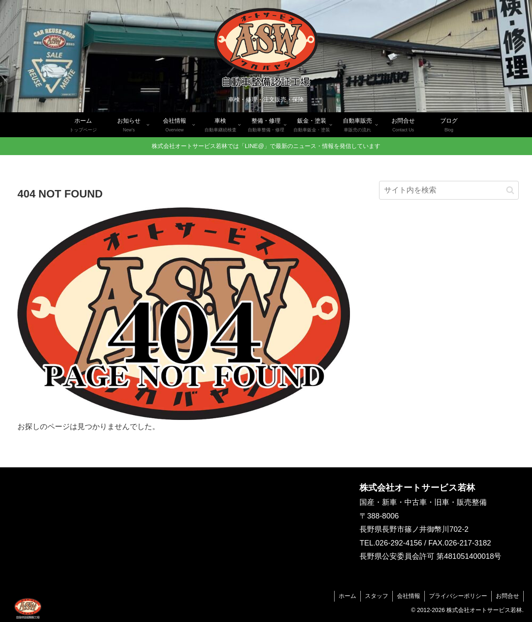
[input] (449, 190)
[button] (510, 190)
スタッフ (376, 595)
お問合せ (507, 595)
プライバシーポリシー (458, 595)
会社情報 (408, 595)
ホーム (347, 595)
